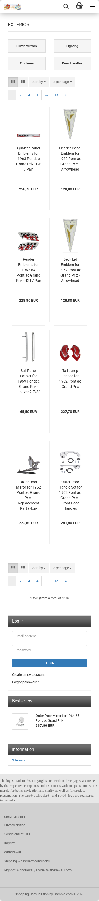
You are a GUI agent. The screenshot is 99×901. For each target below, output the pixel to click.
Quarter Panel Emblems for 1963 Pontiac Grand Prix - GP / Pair (28, 158)
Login (49, 663)
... (46, 95)
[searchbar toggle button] (66, 6)
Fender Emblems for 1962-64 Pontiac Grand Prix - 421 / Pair (28, 270)
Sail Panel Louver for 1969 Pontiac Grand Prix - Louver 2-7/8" (28, 381)
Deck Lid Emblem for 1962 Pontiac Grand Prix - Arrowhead (70, 270)
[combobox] (39, 82)
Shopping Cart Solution (32, 894)
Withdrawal (12, 852)
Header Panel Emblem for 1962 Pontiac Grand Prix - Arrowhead (70, 158)
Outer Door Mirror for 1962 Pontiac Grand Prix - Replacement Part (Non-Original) (28, 495)
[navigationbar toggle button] (92, 6)
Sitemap (18, 760)
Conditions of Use (17, 834)
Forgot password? (25, 682)
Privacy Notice (14, 825)
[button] (13, 82)
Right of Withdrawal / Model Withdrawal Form (38, 870)
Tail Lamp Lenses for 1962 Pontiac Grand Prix (70, 379)
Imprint (9, 843)
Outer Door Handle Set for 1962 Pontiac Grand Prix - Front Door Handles (70, 495)
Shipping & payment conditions (27, 861)
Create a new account (28, 675)
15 (56, 95)
